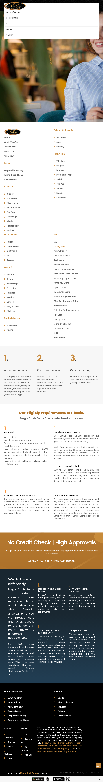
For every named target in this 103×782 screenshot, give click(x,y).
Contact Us (26, 741)
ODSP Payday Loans (46, 748)
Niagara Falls (11, 306)
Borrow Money (60, 251)
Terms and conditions (18, 720)
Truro (8, 255)
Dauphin (59, 165)
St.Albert (9, 230)
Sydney (9, 260)
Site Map (29, 755)
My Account (9, 151)
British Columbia (63, 130)
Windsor (9, 297)
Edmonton (10, 198)
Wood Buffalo (12, 207)
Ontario (8, 267)
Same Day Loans (61, 283)
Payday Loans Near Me (64, 269)
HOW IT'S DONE (13, 12)
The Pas (59, 184)
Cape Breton (11, 246)
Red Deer (9, 212)
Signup (9, 35)
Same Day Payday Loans (65, 278)
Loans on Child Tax (62, 324)
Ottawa (9, 279)
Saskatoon (10, 325)
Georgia (11, 742)
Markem (9, 311)
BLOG (56, 333)
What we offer (11, 142)
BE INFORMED (12, 18)
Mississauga (11, 283)
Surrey (58, 142)
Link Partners (59, 337)
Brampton (10, 288)
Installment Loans (62, 255)
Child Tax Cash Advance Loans (68, 310)
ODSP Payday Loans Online (66, 301)
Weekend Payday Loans (65, 296)
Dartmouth (10, 251)
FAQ (8, 23)
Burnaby (59, 146)
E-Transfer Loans (61, 328)
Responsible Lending (13, 170)
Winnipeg (59, 161)
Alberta (8, 186)
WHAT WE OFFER (13, 6)
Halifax (8, 241)
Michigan (8, 754)
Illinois (10, 746)
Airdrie (8, 221)
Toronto (9, 274)
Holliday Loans (60, 305)
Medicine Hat (11, 203)
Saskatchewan (12, 318)
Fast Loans (54, 751)
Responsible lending (17, 715)
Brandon (59, 193)
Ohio (10, 758)
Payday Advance (61, 264)
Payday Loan (59, 319)
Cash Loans (59, 260)
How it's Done (10, 146)
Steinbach (60, 197)
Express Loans (60, 287)
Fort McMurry (11, 226)
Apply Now (9, 156)
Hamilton (9, 292)
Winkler (58, 188)
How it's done (14, 702)
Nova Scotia (11, 234)
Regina (8, 330)
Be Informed (25, 749)
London (9, 302)
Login (9, 29)
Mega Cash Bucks (29, 773)
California (8, 737)
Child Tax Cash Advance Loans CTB (65, 745)
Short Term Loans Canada (66, 273)
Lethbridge (10, 216)
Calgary (9, 194)
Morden (59, 170)
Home (7, 137)
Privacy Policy (10, 179)
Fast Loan (58, 314)
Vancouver (60, 137)
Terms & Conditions (13, 175)
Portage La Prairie (63, 175)
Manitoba (59, 153)
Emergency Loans (62, 292)
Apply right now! (15, 707)
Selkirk (58, 179)
